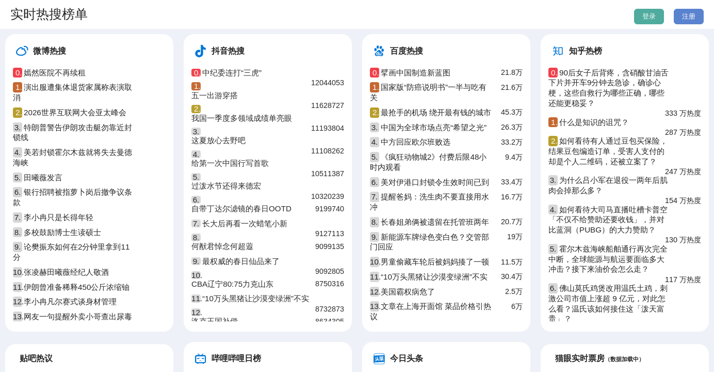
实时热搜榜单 (49, 14)
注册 (688, 16)
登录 (649, 16)
